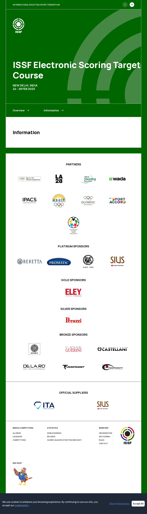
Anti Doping (104, 436)
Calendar (17, 436)
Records (51, 436)
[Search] (125, 4)
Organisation (105, 433)
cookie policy (21, 505)
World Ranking (54, 433)
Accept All (138, 503)
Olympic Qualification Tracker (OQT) (64, 440)
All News (17, 433)
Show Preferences (119, 503)
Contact (103, 443)
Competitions (19, 440)
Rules (101, 440)
